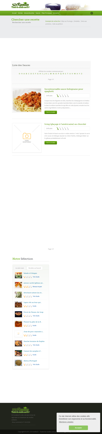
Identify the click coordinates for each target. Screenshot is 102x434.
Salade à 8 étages (30, 273)
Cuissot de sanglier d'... (33, 351)
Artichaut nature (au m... (33, 293)
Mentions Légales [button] (66, 422)
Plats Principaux (47, 13)
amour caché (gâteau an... (34, 283)
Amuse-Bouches (29, 13)
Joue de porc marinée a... (34, 331)
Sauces (38, 13)
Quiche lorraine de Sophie (34, 341)
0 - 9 (20, 74)
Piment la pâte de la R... (33, 322)
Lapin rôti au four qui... (33, 302)
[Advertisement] (51, 43)
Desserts (56, 13)
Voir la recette (50, 112)
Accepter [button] (78, 428)
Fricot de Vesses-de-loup (33, 312)
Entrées (20, 13)
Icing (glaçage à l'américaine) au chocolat (65, 124)
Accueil (14, 13)
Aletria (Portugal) (30, 361)
